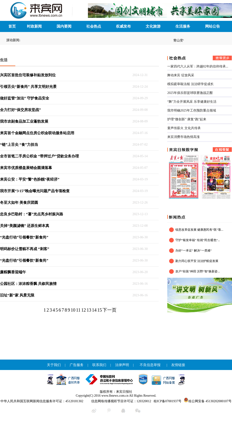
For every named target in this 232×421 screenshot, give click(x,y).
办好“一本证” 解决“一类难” (193, 250)
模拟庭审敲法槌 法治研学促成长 (190, 84)
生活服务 (182, 26)
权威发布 (123, 26)
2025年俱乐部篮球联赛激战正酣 (190, 93)
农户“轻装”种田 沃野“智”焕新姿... (197, 271)
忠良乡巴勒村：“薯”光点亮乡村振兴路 (31, 214)
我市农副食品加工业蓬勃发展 (24, 121)
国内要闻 (64, 26)
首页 (12, 26)
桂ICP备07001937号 (167, 401)
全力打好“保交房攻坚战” (20, 110)
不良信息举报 (150, 365)
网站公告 (212, 26)
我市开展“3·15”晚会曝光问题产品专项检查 (35, 191)
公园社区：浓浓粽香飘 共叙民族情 (28, 284)
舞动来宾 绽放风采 (180, 75)
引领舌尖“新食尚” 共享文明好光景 (28, 87)
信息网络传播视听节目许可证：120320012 (121, 401)
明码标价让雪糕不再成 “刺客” (24, 249)
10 (73, 310)
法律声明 (122, 365)
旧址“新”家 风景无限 (17, 295)
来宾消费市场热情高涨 (183, 137)
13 (89, 310)
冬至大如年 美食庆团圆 (19, 202)
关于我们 (54, 365)
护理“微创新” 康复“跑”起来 (186, 119)
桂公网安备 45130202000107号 (208, 401)
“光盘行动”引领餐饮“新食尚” (24, 237)
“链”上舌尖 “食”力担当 (19, 145)
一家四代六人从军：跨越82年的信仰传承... (197, 66)
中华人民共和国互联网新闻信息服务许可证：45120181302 (41, 401)
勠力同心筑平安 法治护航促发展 (196, 261)
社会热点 (93, 26)
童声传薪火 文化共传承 (184, 128)
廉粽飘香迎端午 (13, 272)
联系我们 (99, 365)
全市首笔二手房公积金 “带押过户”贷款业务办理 (39, 156)
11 (78, 310)
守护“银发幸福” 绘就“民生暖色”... (197, 240)
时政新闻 (34, 26)
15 (99, 310)
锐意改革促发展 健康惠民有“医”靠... (199, 229)
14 (94, 310)
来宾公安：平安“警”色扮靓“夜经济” (29, 179)
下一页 (109, 310)
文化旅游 (153, 26)
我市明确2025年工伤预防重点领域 (191, 110)
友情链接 (178, 365)
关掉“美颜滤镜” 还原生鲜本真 (24, 226)
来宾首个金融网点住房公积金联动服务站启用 (37, 133)
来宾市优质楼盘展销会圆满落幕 (26, 168)
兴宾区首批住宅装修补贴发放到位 (28, 75)
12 (83, 310)
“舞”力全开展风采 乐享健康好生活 (191, 101)
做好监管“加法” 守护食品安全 (24, 98)
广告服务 (77, 365)
